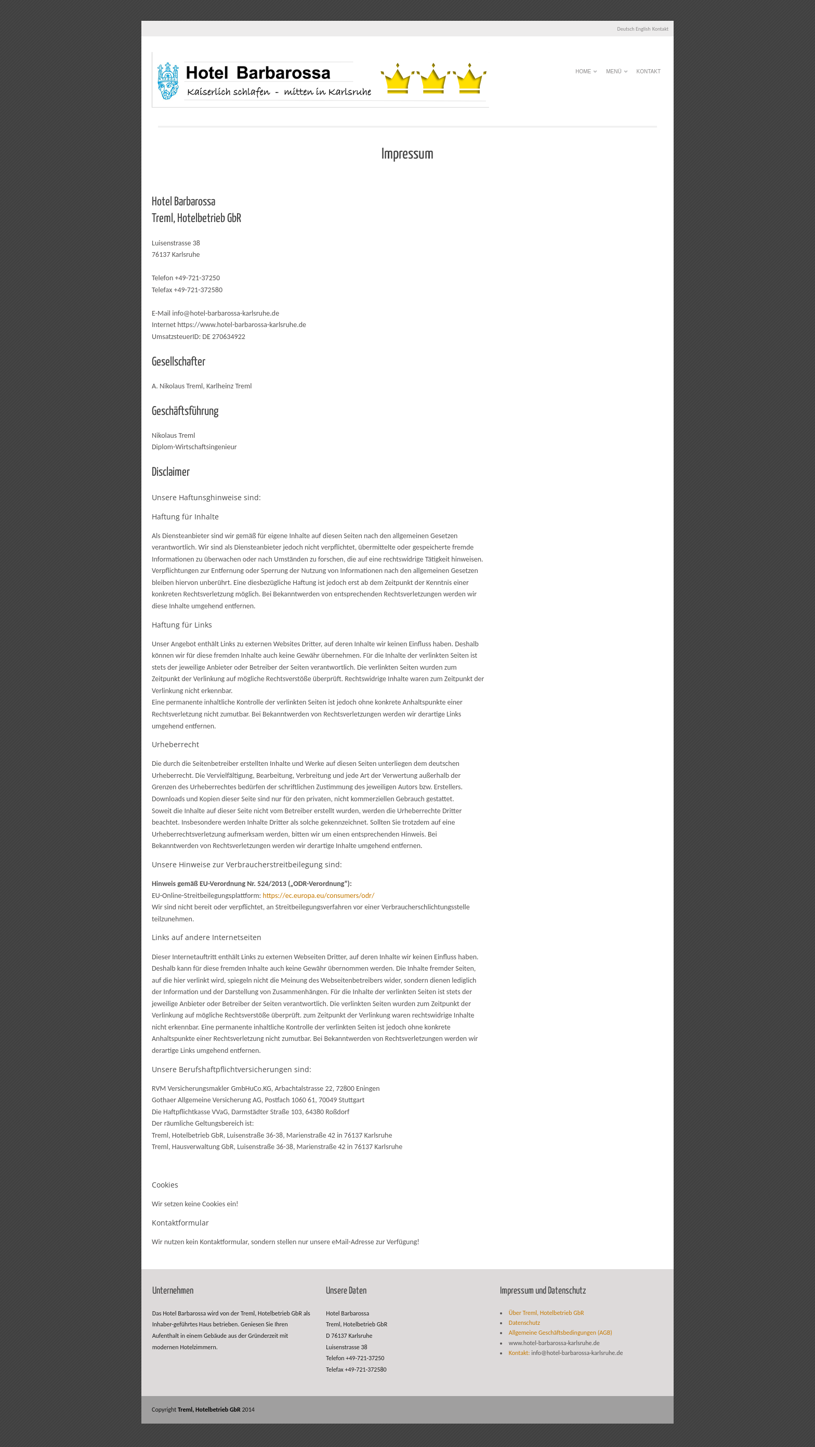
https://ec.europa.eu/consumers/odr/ (319, 895)
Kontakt (660, 28)
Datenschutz (524, 1322)
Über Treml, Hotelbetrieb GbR (546, 1312)
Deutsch (626, 28)
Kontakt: (519, 1353)
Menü (613, 74)
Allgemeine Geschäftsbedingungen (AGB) (560, 1332)
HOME (583, 74)
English (643, 28)
